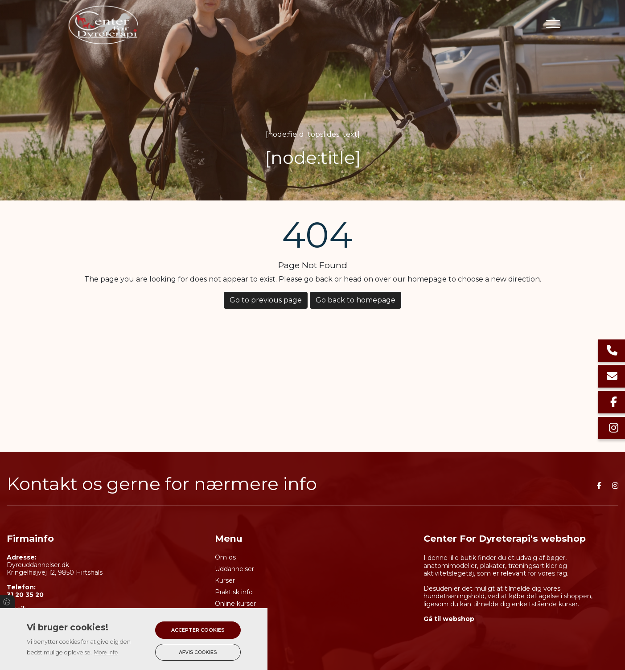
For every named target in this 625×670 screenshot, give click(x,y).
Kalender (229, 615)
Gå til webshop (449, 619)
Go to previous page (266, 300)
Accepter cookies (198, 630)
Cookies (7, 601)
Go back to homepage (355, 300)
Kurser (225, 580)
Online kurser (235, 604)
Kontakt (227, 638)
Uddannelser (234, 569)
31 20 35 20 (25, 595)
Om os (225, 557)
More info (106, 652)
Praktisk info (234, 592)
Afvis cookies (198, 652)
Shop (223, 627)
